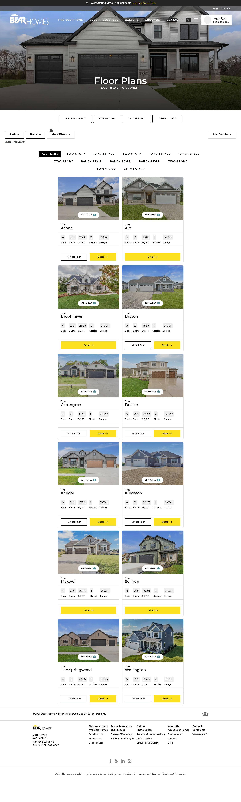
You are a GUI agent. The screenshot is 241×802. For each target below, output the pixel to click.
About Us (173, 735)
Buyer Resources (121, 735)
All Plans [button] (50, 153)
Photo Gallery (144, 739)
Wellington (135, 676)
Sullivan (132, 586)
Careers (172, 748)
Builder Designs (96, 723)
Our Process (118, 739)
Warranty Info (200, 743)
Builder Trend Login (122, 748)
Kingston (133, 496)
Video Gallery (144, 748)
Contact (225, 8)
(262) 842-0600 (50, 754)
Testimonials (175, 743)
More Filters (58, 133)
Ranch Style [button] (104, 153)
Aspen (67, 226)
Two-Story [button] (76, 153)
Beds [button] (13, 134)
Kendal (67, 496)
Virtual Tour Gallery (147, 752)
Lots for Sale (96, 752)
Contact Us (198, 739)
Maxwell (69, 586)
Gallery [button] (131, 19)
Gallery (141, 735)
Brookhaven (72, 316)
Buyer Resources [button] (104, 19)
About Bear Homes (178, 739)
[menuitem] (75, 119)
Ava (128, 226)
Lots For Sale (167, 118)
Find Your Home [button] (70, 19)
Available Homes (75, 118)
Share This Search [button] (15, 142)
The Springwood (76, 676)
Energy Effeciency (121, 743)
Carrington (71, 406)
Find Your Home (98, 735)
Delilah (131, 406)
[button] (188, 20)
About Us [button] (152, 19)
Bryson (131, 316)
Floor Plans (137, 118)
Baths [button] (34, 134)
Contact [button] (173, 19)
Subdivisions (107, 118)
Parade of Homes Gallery (151, 743)
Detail (101, 256)
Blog (215, 8)
